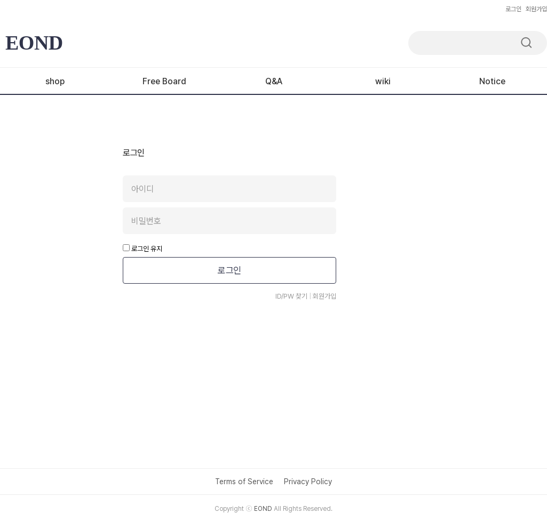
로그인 (513, 9)
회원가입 (536, 9)
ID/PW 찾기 (291, 296)
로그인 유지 (142, 248)
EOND (34, 42)
